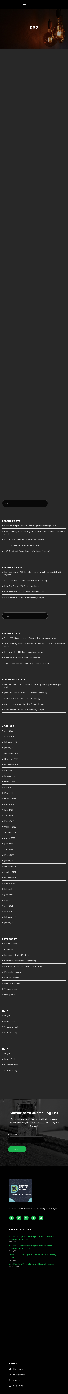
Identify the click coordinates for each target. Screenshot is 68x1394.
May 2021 (8, 900)
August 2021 (9, 883)
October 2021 (10, 872)
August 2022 (9, 838)
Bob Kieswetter (10, 597)
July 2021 (8, 889)
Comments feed (11, 1027)
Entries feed (9, 1021)
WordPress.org (10, 1032)
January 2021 (10, 923)
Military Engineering (13, 972)
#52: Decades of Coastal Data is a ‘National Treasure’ (27, 551)
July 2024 (8, 787)
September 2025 (11, 764)
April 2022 (8, 849)
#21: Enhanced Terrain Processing (32, 580)
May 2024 (8, 793)
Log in (7, 1015)
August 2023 (9, 804)
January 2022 (10, 860)
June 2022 (8, 843)
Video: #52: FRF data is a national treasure (22, 545)
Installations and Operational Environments (23, 966)
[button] (24, 4)
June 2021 (8, 894)
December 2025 (11, 753)
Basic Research (10, 944)
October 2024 (10, 781)
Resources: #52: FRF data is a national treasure (24, 539)
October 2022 (10, 827)
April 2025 (8, 770)
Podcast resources (12, 983)
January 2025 (10, 776)
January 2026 (10, 747)
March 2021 (9, 911)
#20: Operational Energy (29, 586)
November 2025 (11, 759)
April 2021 (8, 906)
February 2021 (10, 917)
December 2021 (11, 866)
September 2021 (11, 877)
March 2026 (9, 736)
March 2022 (9, 855)
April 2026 (8, 731)
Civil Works (9, 949)
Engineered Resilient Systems (16, 955)
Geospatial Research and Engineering (20, 960)
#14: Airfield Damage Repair (32, 591)
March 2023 (9, 821)
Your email (34, 1138)
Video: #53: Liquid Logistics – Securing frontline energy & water (31, 525)
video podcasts (10, 994)
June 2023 (8, 810)
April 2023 (8, 815)
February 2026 (10, 742)
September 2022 (11, 832)
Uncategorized (10, 989)
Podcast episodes (11, 977)
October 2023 (10, 798)
